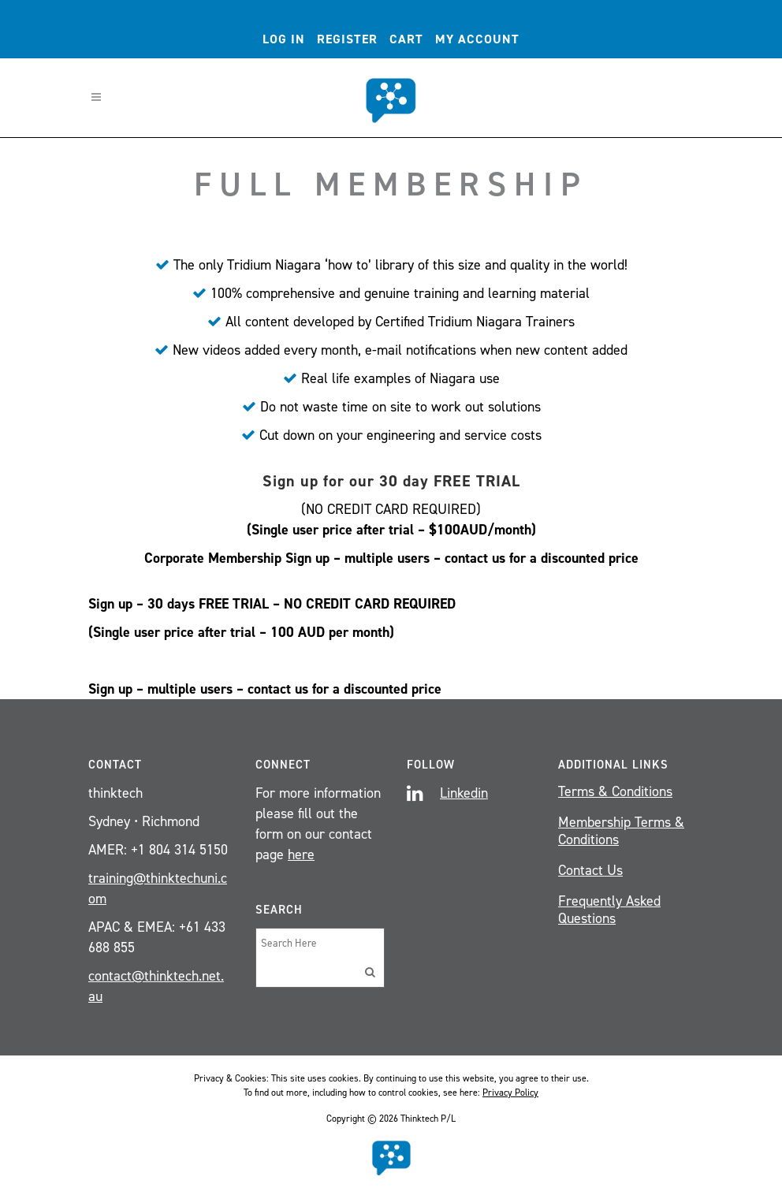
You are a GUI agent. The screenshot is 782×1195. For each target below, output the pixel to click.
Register (347, 39)
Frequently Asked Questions (609, 909)
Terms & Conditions (615, 791)
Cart (406, 39)
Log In (284, 39)
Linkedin (464, 793)
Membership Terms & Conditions (621, 830)
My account (477, 39)
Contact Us (590, 870)
